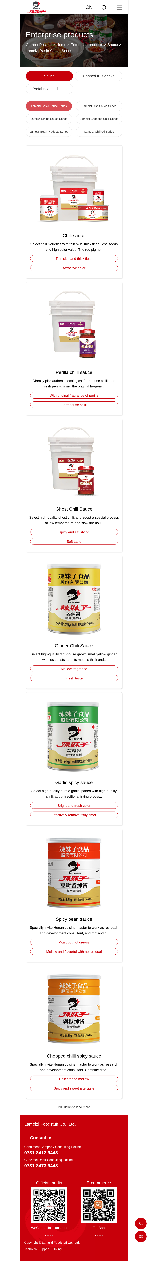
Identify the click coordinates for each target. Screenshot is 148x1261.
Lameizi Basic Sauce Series (49, 51)
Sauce (112, 45)
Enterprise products (87, 45)
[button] (45, 1235)
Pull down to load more (74, 1107)
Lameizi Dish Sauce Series (99, 106)
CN (89, 7)
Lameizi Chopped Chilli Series (99, 118)
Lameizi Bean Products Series (49, 131)
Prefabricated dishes (49, 89)
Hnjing (57, 1249)
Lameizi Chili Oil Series (99, 131)
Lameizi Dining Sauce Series (48, 118)
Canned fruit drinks (98, 76)
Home (61, 45)
